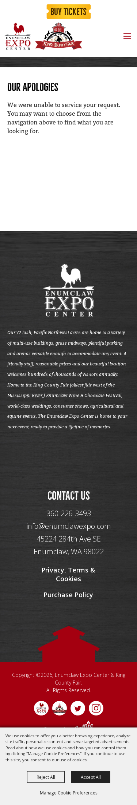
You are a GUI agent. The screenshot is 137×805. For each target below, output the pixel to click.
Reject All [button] (46, 777)
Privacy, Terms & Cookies (68, 574)
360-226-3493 (68, 513)
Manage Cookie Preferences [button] (69, 793)
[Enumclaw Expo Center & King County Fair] (17, 36)
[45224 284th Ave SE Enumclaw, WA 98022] (69, 545)
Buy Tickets (68, 11)
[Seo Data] (68, 460)
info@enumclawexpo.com (68, 526)
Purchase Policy (68, 594)
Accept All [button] (91, 777)
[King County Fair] (58, 36)
